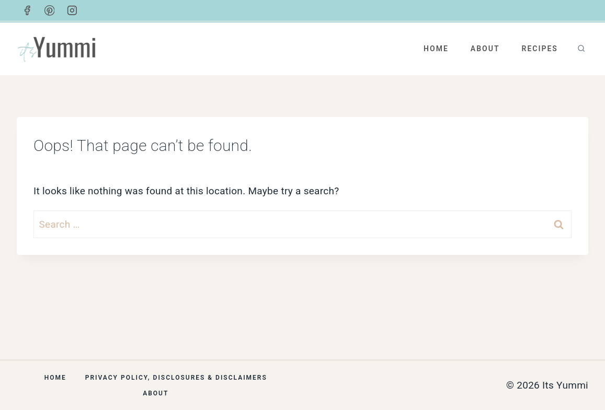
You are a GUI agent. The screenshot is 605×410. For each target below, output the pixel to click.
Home (436, 48)
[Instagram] (72, 10)
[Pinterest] (49, 10)
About (485, 48)
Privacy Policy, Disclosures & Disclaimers (176, 377)
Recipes (539, 48)
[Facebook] (27, 10)
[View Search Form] (581, 49)
